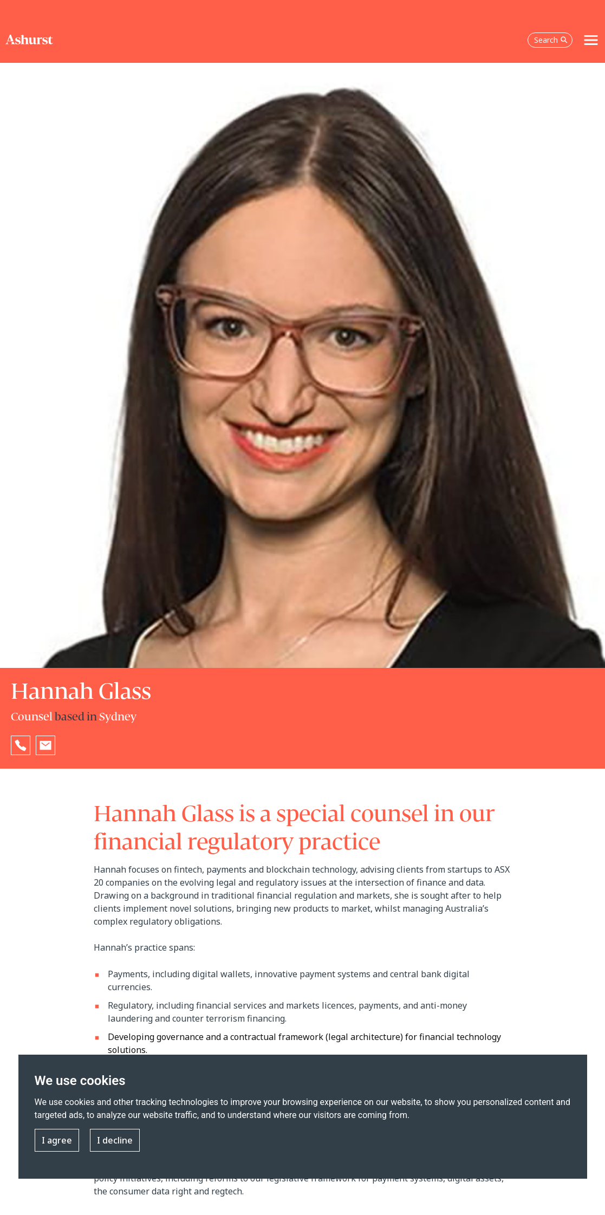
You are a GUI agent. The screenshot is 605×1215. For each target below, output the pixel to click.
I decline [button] (115, 1140)
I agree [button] (57, 1140)
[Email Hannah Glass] (45, 745)
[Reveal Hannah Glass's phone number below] (20, 745)
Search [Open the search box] (551, 40)
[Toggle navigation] (591, 40)
